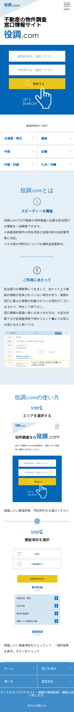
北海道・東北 (13, 138)
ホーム (8, 668)
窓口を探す (48, 668)
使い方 (8, 681)
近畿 (44, 151)
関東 (44, 138)
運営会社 (47, 681)
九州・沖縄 (48, 164)
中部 (7, 151)
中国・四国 (11, 164)
